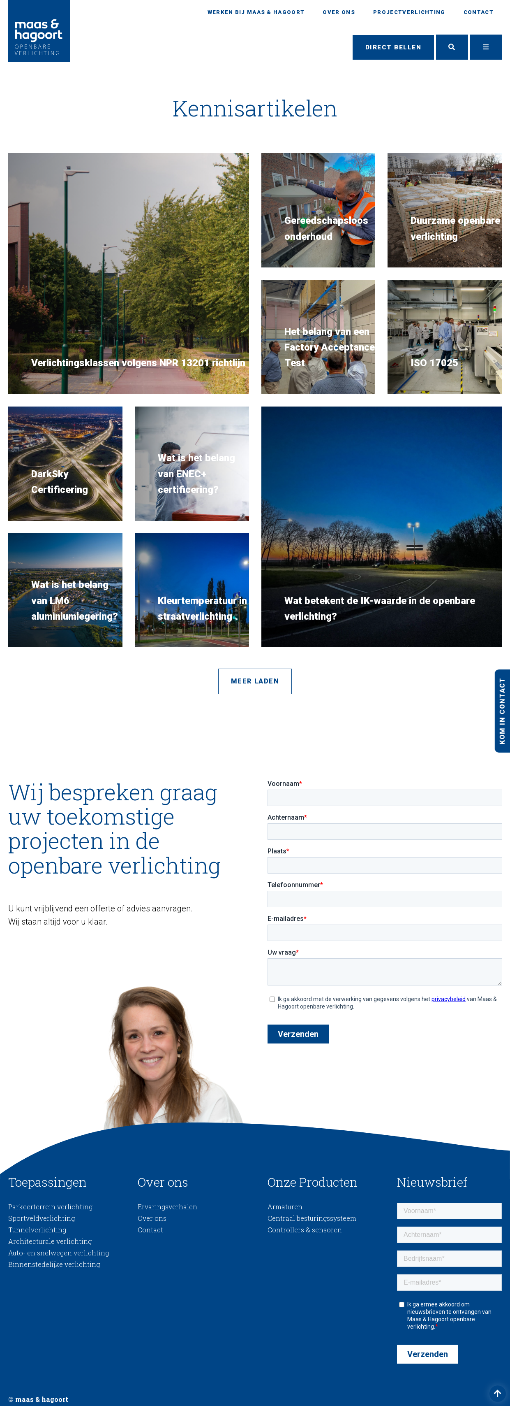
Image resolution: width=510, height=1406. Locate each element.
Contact (479, 12)
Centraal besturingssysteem (312, 1218)
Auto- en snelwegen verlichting (58, 1253)
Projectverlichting (409, 12)
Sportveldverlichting (41, 1218)
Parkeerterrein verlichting (50, 1207)
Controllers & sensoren (305, 1230)
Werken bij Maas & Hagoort (256, 12)
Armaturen (285, 1207)
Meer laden (255, 682)
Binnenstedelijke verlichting (54, 1264)
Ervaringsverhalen (167, 1207)
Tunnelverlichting (37, 1230)
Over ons (339, 12)
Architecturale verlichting (50, 1241)
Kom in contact (502, 710)
